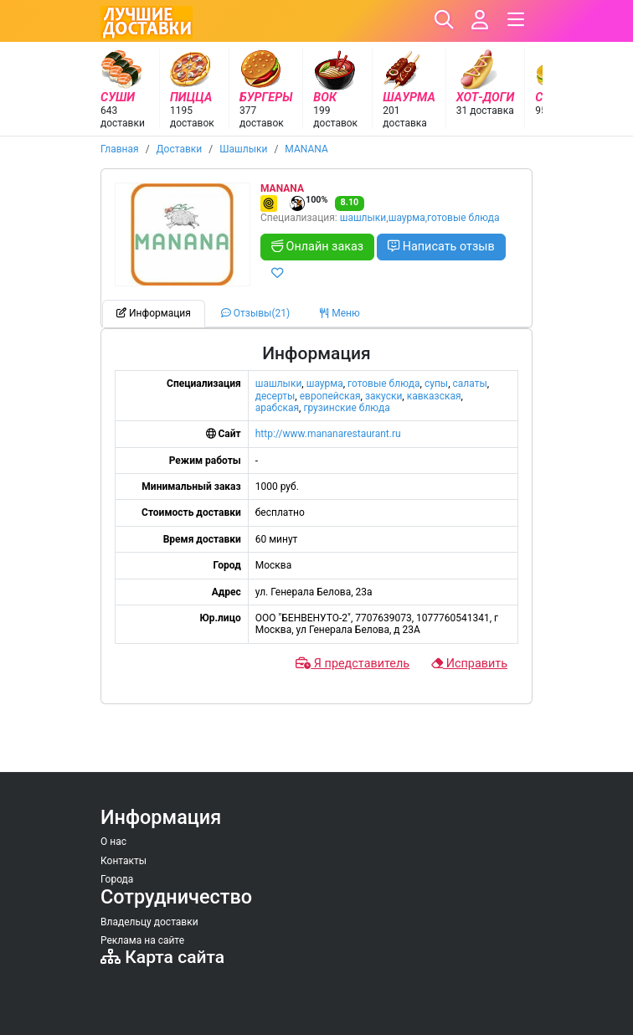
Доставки (180, 149)
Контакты (123, 861)
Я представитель (352, 664)
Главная (119, 149)
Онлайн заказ (317, 246)
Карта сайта (162, 956)
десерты (275, 396)
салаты (470, 383)
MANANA (306, 149)
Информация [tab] (153, 313)
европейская (330, 396)
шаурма (407, 218)
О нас (113, 841)
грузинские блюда (346, 408)
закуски (383, 396)
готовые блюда (463, 218)
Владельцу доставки (149, 922)
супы (436, 383)
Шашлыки (243, 149)
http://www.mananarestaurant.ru (328, 434)
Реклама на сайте (142, 940)
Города (116, 879)
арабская (277, 408)
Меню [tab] (340, 313)
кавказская (434, 396)
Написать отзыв (441, 246)
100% (308, 203)
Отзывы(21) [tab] (255, 313)
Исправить (469, 664)
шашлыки (363, 218)
